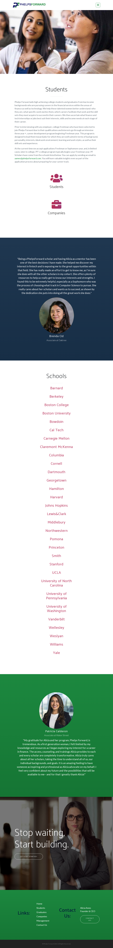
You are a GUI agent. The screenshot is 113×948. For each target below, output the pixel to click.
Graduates (41, 912)
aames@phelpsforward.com (28, 158)
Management (42, 920)
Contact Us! (90, 919)
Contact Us (41, 925)
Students (56, 187)
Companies (56, 213)
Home (39, 903)
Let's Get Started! (28, 856)
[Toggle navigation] (98, 5)
